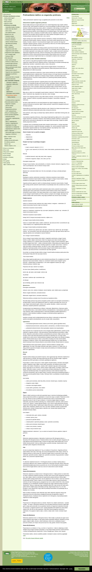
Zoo (53, 1)
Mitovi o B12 (74, 61)
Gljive (73, 99)
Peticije (71, 1)
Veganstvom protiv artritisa (12, 50)
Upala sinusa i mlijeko (76, 88)
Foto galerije (7, 161)
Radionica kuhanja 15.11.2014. (78, 152)
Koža (45, 1)
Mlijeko (73, 122)
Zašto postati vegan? (10, 18)
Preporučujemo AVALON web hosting (80, 11)
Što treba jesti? (9, 58)
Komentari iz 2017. (76, 138)
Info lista (83, 1)
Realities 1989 (8, 138)
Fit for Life (74, 46)
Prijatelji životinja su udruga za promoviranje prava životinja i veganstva (80, 6)
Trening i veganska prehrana (78, 91)
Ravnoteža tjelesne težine (12, 102)
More (68, 17)
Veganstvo (34, 1)
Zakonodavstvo (7, 14)
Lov (55, 1)
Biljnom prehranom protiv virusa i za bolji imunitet (13, 68)
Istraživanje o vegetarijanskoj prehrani (80, 136)
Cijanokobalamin (75, 142)
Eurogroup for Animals (25, 556)
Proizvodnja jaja (75, 16)
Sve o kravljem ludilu (10, 54)
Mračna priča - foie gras (77, 18)
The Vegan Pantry (76, 144)
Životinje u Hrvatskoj (8, 157)
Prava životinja (7, 155)
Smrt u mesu (9, 30)
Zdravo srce (74, 55)
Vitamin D (9, 86)
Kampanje (75, 1)
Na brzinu (74, 115)
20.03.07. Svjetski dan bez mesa (79, 191)
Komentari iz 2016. (76, 140)
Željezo (8, 88)
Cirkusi (50, 1)
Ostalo (5, 159)
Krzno (43, 1)
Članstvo (79, 1)
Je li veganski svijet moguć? (78, 48)
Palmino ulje (7, 144)
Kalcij (8, 89)
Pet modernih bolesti (10, 32)
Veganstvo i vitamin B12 (12, 84)
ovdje (24, 535)
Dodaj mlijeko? (75, 90)
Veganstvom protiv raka (11, 49)
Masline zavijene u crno (10, 145)
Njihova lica (74, 21)
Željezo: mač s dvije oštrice (78, 68)
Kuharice (74, 102)
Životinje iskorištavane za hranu (12, 16)
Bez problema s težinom (77, 57)
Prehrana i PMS (9, 56)
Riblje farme (74, 23)
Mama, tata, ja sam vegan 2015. (79, 147)
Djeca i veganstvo (10, 130)
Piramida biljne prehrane (11, 65)
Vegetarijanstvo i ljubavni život (13, 128)
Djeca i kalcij (74, 79)
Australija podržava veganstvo (13, 100)
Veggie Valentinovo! (76, 113)
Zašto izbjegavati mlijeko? (77, 86)
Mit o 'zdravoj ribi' (10, 47)
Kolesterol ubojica (10, 36)
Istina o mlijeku (9, 45)
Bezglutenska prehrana (11, 109)
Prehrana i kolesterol (10, 39)
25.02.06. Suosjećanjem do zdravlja (79, 193)
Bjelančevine (10, 91)
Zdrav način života (76, 93)
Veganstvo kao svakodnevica (12, 72)
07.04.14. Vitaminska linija (77, 161)
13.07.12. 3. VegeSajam (77, 163)
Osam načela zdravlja (11, 60)
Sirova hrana (9, 107)
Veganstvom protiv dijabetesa (13, 52)
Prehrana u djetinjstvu (76, 77)
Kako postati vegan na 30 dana (13, 132)
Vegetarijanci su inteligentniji (12, 127)
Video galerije (7, 162)
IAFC (35, 556)
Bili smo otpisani (75, 120)
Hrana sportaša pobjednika (12, 114)
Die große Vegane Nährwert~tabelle (34, 538)
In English (87, 3)
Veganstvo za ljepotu (11, 103)
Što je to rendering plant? (12, 113)
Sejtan (73, 97)
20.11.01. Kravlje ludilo (77, 195)
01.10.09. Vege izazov (76, 173)
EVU (19, 556)
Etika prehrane (8, 21)
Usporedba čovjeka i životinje (12, 27)
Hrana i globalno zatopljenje (78, 51)
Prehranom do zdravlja (10, 25)
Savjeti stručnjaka (76, 126)
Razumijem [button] (82, 568)
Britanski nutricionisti (10, 78)
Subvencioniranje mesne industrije (79, 53)
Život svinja (74, 124)
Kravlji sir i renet (75, 84)
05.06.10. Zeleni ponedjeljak (78, 166)
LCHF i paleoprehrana (11, 111)
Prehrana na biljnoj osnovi (12, 61)
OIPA (12, 557)
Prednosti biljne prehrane (12, 63)
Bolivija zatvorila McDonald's (11, 140)
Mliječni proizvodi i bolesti (77, 82)
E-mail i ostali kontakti (84, 556)
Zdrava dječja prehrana (77, 118)
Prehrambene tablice (12, 95)
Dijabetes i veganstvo (76, 109)
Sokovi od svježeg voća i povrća (79, 116)
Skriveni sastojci (9, 105)
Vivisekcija (39, 1)
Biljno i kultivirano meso (10, 136)
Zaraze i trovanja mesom (11, 41)
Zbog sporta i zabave (9, 151)
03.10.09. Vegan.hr (76, 171)
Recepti (67, 1)
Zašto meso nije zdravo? (11, 29)
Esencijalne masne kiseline (13, 93)
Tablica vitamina (11, 97)
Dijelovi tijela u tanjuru (76, 50)
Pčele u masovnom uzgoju (77, 25)
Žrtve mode (6, 150)
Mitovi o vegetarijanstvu (11, 121)
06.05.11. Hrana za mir (77, 164)
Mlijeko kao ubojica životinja (78, 19)
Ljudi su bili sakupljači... (77, 44)
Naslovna (6, 4)
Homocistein (74, 62)
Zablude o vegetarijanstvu (12, 123)
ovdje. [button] (71, 568)
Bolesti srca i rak (9, 34)
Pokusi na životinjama (9, 148)
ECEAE (31, 556)
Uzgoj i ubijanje (8, 19)
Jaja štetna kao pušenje (11, 43)
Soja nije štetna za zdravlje (78, 111)
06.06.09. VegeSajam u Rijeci (78, 178)
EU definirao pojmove (10, 142)
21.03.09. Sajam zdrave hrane (78, 183)
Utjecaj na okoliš (8, 23)
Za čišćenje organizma (77, 151)
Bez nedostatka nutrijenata (12, 80)
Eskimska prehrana (10, 116)
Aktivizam (6, 11)
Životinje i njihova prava (10, 6)
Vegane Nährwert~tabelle (77, 204)
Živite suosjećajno (8, 9)
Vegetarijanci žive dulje (11, 125)
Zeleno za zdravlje (76, 101)
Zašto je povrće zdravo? (11, 70)
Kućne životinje (63, 1)
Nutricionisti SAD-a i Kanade (12, 77)
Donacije (87, 1)
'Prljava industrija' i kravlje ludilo (79, 81)
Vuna (48, 1)
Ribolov (57, 1)
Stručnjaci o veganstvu (12, 82)
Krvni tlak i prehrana (10, 38)
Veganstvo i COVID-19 (11, 134)
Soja (73, 95)
